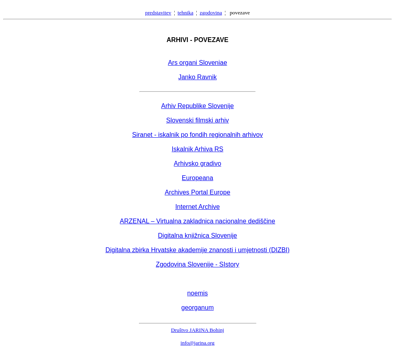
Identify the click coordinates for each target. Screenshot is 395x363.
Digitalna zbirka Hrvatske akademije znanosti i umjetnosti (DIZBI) (197, 250)
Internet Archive (197, 206)
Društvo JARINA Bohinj (197, 330)
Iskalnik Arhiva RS (198, 149)
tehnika (185, 13)
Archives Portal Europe (197, 192)
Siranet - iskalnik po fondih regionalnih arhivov (197, 134)
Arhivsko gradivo (197, 163)
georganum (197, 307)
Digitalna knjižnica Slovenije (197, 235)
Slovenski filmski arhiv (197, 120)
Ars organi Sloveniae (197, 62)
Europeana (197, 177)
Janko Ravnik (197, 77)
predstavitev (158, 13)
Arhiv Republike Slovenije (197, 105)
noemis (197, 293)
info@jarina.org (198, 343)
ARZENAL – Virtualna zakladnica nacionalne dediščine (197, 221)
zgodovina (211, 13)
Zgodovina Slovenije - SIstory (197, 264)
